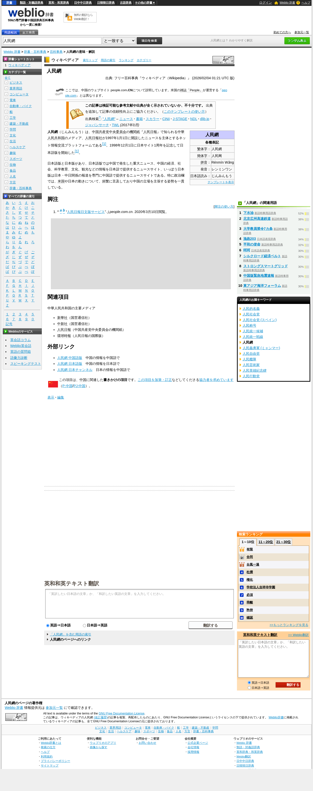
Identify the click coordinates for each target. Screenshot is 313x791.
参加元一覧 (301, 32)
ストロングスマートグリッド (265, 266)
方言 (13, 182)
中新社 (62, 324)
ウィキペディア (65, 60)
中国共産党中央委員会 (109, 132)
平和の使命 (251, 244)
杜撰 (249, 572)
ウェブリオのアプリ (103, 742)
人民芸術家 (251, 365)
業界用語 (16, 88)
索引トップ (90, 60)
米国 (61, 181)
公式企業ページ (198, 742)
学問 (13, 129)
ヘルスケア (17, 147)
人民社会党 (251, 314)
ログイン (265, 2)
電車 (13, 100)
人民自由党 (251, 354)
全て (8, 77)
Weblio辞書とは (51, 742)
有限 (249, 549)
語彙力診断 (18, 358)
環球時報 (64, 336)
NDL (193, 119)
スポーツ (16, 159)
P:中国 (67, 386)
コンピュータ (19, 94)
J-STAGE (180, 119)
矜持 (249, 610)
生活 (13, 141)
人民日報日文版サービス (86, 212)
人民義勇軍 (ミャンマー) (261, 348)
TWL (115, 125)
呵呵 (246, 250)
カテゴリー (144, 60)
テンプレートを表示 (221, 182)
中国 (82, 380)
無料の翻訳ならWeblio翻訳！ (83, 17)
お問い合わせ (147, 742)
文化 (13, 135)
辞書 (9, 2)
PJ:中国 (80, 386)
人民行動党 (251, 376)
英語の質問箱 (20, 352)
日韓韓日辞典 (106, 2)
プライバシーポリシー (55, 760)
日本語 (195, 176)
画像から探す (98, 747)
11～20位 (265, 542)
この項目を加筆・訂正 (155, 380)
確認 (249, 617)
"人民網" (109, 119)
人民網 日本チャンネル (74, 370)
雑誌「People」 (191, 90)
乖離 (249, 602)
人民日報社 (93, 138)
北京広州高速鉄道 (257, 219)
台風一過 (252, 564)
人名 (13, 176)
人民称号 (249, 325)
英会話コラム (20, 340)
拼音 (204, 162)
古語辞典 (126, 2)
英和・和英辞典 (58, 2)
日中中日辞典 (83, 2)
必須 (249, 595)
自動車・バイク (21, 106)
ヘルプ (306, 2)
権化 (249, 579)
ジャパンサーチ (97, 125)
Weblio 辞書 (287, 2)
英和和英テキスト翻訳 (71, 583)
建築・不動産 (19, 123)
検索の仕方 (48, 747)
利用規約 (47, 756)
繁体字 (202, 149)
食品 (13, 170)
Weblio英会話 (20, 346)
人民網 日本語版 (69, 364)
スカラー (152, 119)
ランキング (126, 60)
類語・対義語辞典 (31, 2)
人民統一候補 (253, 331)
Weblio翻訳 (243, 756)
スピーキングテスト (25, 364)
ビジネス (16, 82)
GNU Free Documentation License (122, 713)
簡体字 (202, 156)
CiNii (166, 119)
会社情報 (193, 747)
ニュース (126, 119)
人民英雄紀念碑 (255, 370)
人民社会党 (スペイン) (260, 320)
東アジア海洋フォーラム (262, 286)
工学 (13, 118)
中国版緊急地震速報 (258, 276)
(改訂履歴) (101, 717)
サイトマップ (49, 765)
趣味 (13, 153)
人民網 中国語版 (69, 358)
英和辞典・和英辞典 (249, 751)
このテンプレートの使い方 (184, 111)
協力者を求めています (216, 380)
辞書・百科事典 (35, 52)
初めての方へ (282, 32)
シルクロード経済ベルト (262, 256)
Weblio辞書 (275, 717)
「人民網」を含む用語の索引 (70, 634)
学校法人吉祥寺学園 (260, 587)
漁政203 (249, 239)
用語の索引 (108, 60)
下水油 (248, 213)
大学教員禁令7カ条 (258, 229)
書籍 (139, 119)
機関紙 (135, 132)
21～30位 (283, 542)
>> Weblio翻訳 (298, 635)
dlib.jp (204, 119)
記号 (9, 324)
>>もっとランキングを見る (288, 625)
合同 (249, 557)
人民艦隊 (249, 359)
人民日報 (150, 132)
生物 (13, 165)
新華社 (62, 318)
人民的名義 (251, 309)
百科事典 (56, 52)
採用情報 (193, 751)
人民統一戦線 (253, 337)
